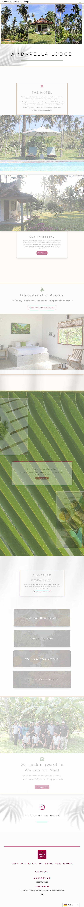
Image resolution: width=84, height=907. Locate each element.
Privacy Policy (67, 863)
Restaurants (32, 863)
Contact (57, 863)
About (14, 863)
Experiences (49, 863)
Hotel (40, 863)
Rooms (23, 863)
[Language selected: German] (71, 905)
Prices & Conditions (42, 872)
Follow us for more (42, 815)
